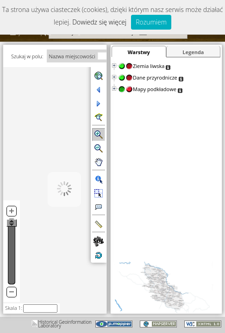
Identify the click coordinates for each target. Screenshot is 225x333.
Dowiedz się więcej (99, 22)
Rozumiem (151, 22)
